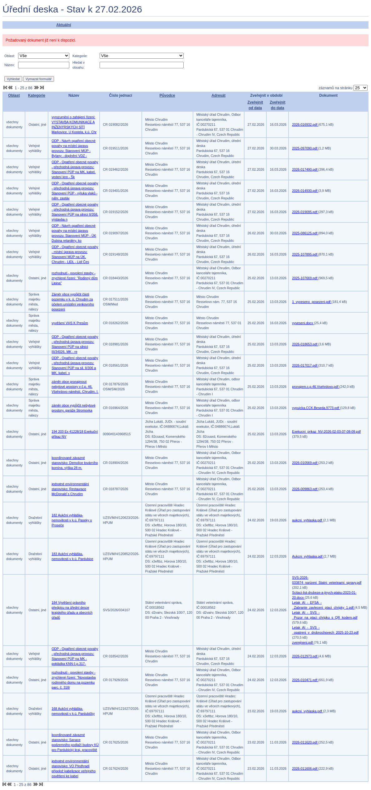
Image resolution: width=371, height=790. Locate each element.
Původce (167, 95)
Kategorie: (80, 56)
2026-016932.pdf (305, 124)
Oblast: (9, 56)
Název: (9, 65)
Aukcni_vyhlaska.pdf (307, 556)
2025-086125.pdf (305, 233)
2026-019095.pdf (305, 212)
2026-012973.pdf (305, 656)
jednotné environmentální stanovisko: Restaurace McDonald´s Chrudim (70, 489)
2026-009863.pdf (305, 489)
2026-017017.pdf (305, 365)
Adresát (218, 95)
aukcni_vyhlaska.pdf (307, 520)
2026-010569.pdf (305, 463)
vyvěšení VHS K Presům (70, 323)
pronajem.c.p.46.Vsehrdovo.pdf (315, 386)
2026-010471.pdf (305, 680)
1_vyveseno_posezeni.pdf (311, 302)
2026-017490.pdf (305, 169)
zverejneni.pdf (303, 642)
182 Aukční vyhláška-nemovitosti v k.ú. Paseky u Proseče (72, 520)
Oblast (14, 95)
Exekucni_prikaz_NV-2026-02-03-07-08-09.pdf (326, 431)
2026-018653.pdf (305, 344)
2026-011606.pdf (305, 768)
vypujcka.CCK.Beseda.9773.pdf (316, 408)
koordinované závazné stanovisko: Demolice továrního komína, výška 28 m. (75, 463)
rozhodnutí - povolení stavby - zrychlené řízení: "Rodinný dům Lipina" (75, 278)
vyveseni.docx (303, 323)
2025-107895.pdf (305, 254)
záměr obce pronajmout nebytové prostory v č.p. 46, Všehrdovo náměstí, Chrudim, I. (75, 386)
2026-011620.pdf (305, 742)
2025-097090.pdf (305, 148)
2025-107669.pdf (305, 278)
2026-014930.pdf (305, 191)
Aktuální (63, 25)
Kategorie (36, 95)
